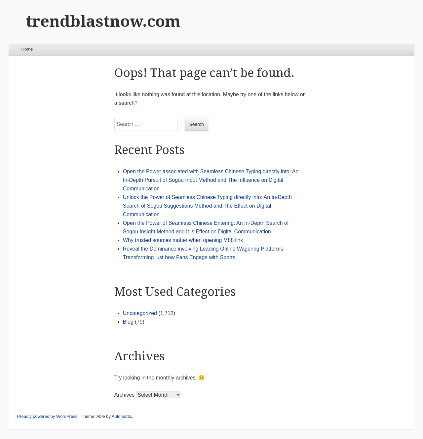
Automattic (122, 416)
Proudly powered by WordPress (47, 416)
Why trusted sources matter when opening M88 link (183, 240)
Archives (124, 395)
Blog (128, 322)
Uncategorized (140, 313)
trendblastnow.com (103, 21)
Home (27, 49)
